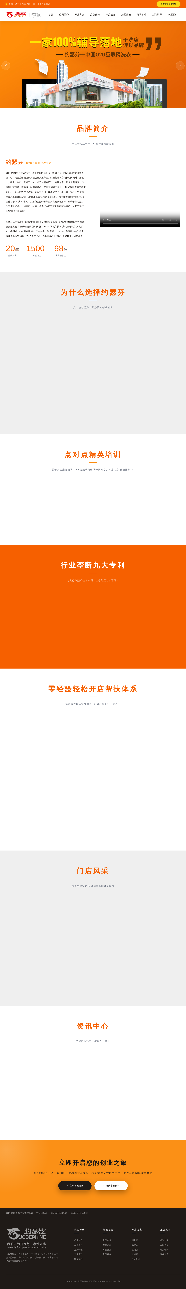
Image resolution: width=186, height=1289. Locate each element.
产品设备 (110, 14)
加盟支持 (107, 1249)
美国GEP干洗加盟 (79, 1213)
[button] (88, 102)
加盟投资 (126, 14)
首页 (50, 14)
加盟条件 (107, 1240)
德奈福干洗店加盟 (59, 1213)
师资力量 (164, 1240)
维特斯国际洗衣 (25, 1213)
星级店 (135, 1249)
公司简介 (64, 14)
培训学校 (141, 14)
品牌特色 (78, 1249)
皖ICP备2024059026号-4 (109, 1281)
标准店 (135, 1245)
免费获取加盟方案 (168, 4)
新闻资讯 (157, 14)
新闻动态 (164, 1254)
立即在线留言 (75, 1185)
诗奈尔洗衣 (41, 1213)
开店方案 (79, 14)
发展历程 (78, 1254)
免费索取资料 (111, 1185)
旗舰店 (135, 1254)
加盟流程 (107, 1245)
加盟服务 (107, 1254)
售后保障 (164, 1249)
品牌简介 (78, 1245)
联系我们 (173, 14)
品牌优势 (95, 14)
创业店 (135, 1240)
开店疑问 (136, 1259)
